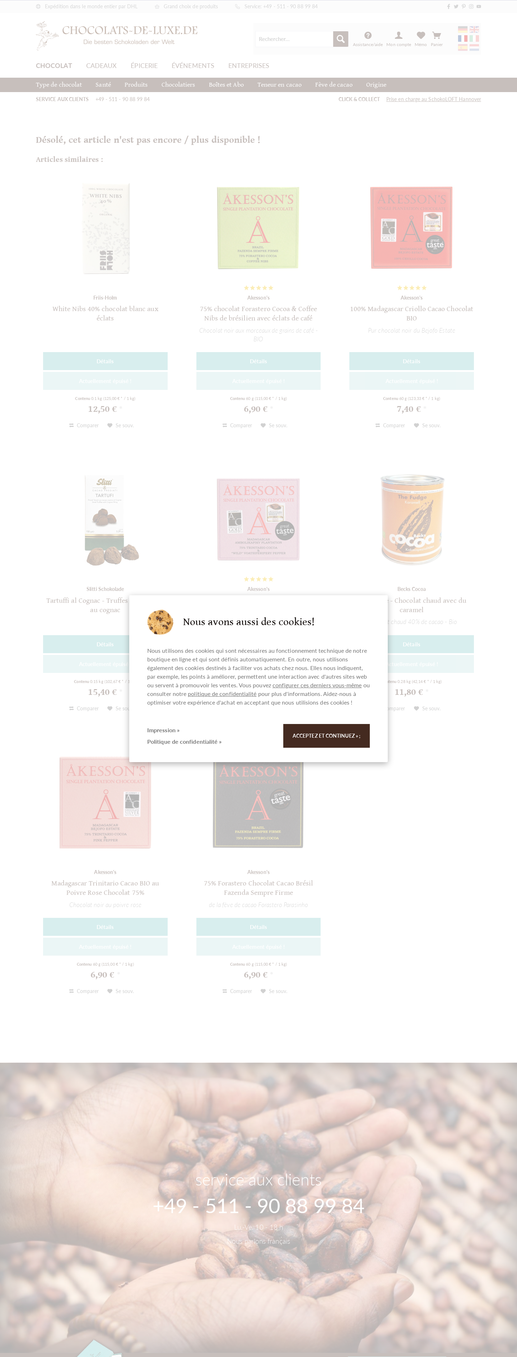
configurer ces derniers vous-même (317, 685)
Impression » (163, 730)
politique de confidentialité (222, 693)
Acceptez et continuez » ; (326, 736)
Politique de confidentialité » (184, 741)
